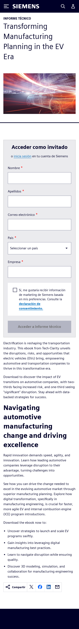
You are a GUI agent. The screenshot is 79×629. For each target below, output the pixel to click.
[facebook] (40, 587)
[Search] (63, 6)
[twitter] (31, 587)
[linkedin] (48, 587)
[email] (57, 587)
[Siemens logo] (26, 6)
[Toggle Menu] (6, 6)
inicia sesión (22, 156)
